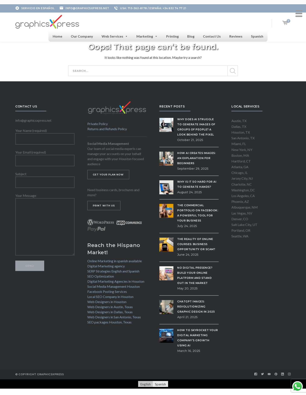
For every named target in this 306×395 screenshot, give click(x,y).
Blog (190, 36)
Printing (172, 36)
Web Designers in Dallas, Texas (110, 312)
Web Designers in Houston (106, 302)
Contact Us (212, 36)
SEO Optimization (100, 276)
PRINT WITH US (104, 205)
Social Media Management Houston (113, 286)
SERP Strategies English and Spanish (113, 271)
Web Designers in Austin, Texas (110, 307)
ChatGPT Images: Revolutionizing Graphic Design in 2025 (196, 306)
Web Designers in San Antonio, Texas (114, 317)
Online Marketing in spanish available (114, 261)
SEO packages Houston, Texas (109, 322)
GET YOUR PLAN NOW (108, 174)
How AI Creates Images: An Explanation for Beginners (196, 158)
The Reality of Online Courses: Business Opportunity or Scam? (196, 244)
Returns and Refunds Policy (107, 129)
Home (57, 36)
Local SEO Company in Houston (110, 297)
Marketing (147, 36)
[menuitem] (145, 384)
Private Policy (97, 124)
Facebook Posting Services (107, 291)
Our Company (82, 36)
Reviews (235, 36)
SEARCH (232, 71)
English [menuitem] (145, 384)
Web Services (115, 36)
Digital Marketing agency (106, 266)
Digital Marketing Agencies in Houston (115, 281)
